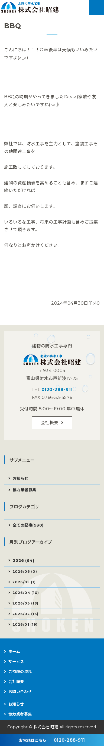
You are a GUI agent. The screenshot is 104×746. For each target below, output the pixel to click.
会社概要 (49, 422)
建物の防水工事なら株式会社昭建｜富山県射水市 (31, 8)
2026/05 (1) (24, 582)
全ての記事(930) (28, 525)
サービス (16, 661)
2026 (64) (23, 560)
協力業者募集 (24, 489)
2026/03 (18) (25, 603)
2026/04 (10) (25, 593)
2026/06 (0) (24, 571)
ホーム (14, 651)
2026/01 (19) (25, 624)
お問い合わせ (20, 691)
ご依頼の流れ (20, 671)
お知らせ (20, 478)
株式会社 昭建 (46, 727)
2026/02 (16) (25, 614)
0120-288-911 (57, 389)
